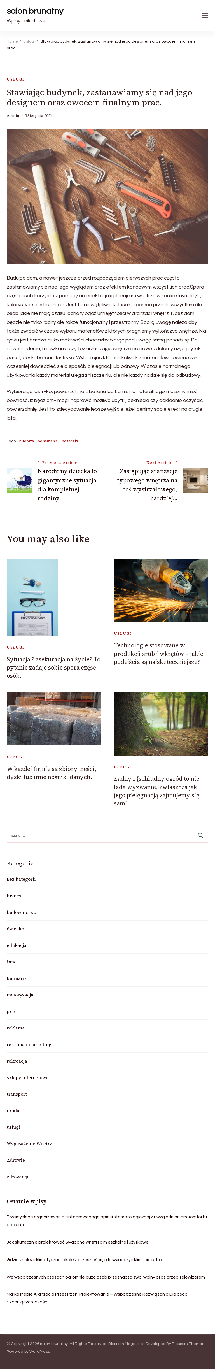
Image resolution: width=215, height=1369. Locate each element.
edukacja (16, 945)
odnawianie (48, 441)
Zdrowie (16, 1160)
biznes (14, 895)
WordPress (39, 1352)
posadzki (70, 441)
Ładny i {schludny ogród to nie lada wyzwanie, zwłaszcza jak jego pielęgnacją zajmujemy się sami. (156, 791)
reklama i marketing (29, 1044)
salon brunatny (35, 11)
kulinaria (17, 978)
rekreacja (17, 1061)
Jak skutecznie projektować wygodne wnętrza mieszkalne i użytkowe (78, 1242)
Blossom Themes (188, 1344)
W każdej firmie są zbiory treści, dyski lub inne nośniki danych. (52, 773)
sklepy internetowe (27, 1077)
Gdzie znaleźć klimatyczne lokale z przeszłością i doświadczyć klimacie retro (84, 1260)
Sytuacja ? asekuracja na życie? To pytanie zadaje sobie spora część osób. (54, 667)
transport (17, 1094)
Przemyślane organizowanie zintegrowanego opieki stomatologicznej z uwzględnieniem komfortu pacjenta (107, 1221)
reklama (16, 1028)
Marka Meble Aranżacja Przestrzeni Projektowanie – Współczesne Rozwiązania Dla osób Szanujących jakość (97, 1298)
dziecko (15, 929)
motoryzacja (20, 995)
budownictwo (21, 912)
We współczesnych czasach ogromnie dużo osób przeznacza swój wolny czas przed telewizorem (106, 1277)
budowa (26, 441)
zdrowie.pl (18, 1176)
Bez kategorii (21, 879)
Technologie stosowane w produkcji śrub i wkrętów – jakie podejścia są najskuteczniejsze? (158, 653)
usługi (15, 79)
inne (12, 962)
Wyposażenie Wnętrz (29, 1143)
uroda (13, 1110)
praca (13, 1011)
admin (13, 115)
